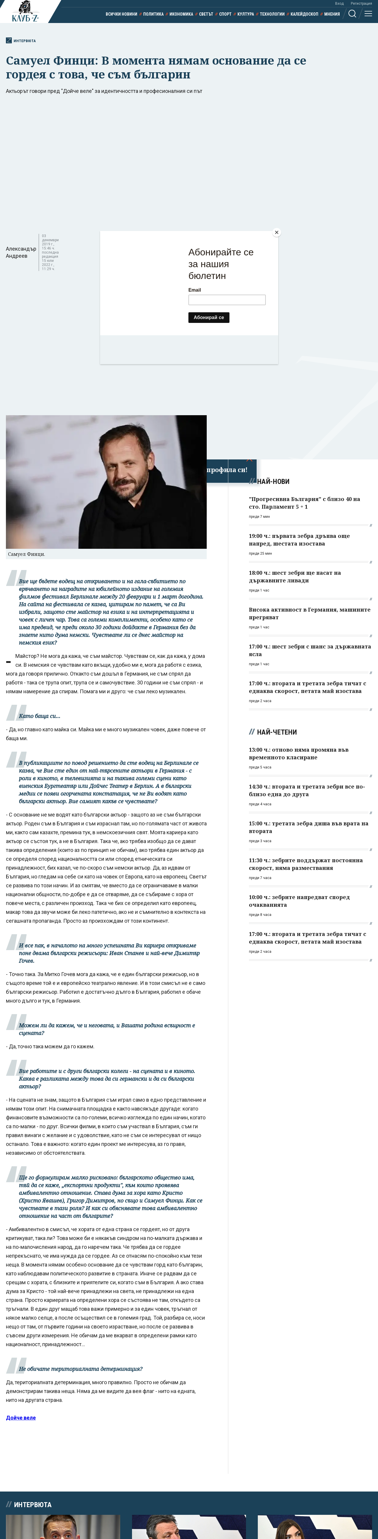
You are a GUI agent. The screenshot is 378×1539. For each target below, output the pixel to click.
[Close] (276, 232)
